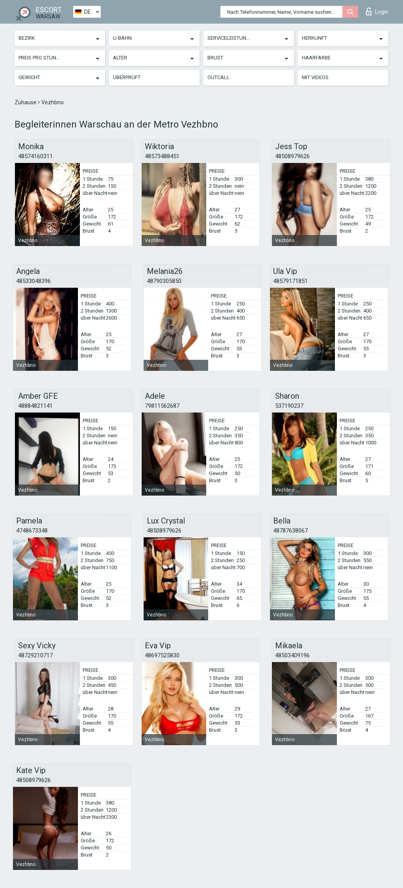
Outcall (218, 77)
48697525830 (162, 655)
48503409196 (292, 655)
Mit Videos (315, 77)
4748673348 (32, 530)
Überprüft (126, 77)
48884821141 (35, 405)
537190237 (289, 405)
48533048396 (33, 281)
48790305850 (164, 281)
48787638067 (290, 530)
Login (377, 11)
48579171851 (290, 281)
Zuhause (26, 102)
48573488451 (162, 156)
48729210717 (35, 655)
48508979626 (292, 156)
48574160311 (35, 156)
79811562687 (162, 405)
